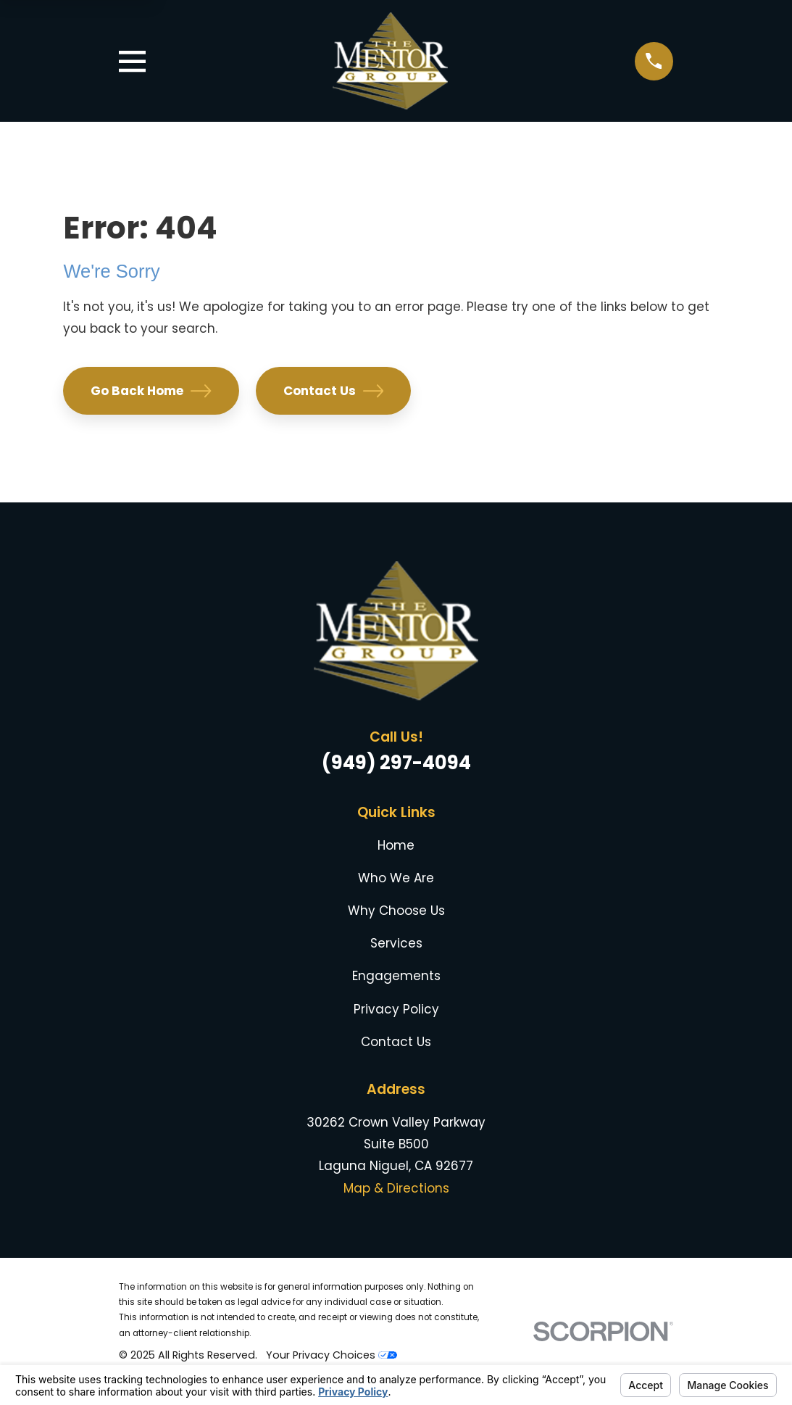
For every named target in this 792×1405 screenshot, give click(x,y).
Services (396, 943)
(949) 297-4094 (396, 763)
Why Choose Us (396, 910)
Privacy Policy (396, 1009)
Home (396, 845)
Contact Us (333, 391)
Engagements (396, 976)
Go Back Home (151, 391)
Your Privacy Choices (331, 1355)
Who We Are (396, 878)
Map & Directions (396, 1188)
